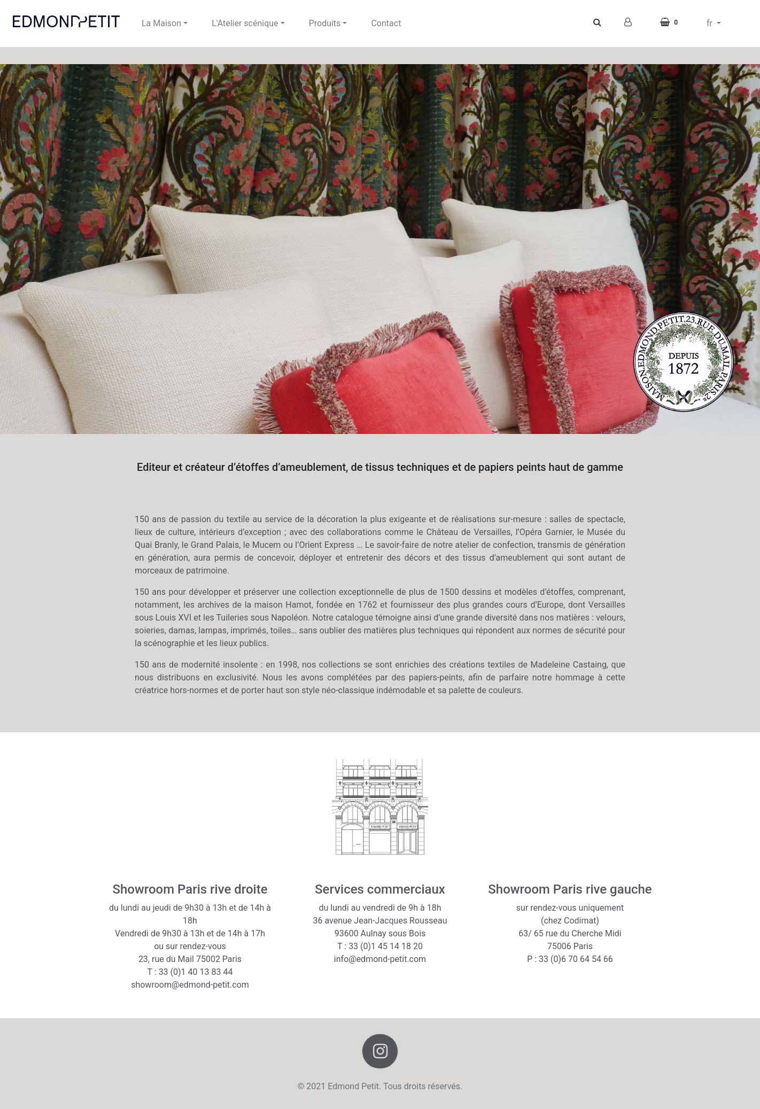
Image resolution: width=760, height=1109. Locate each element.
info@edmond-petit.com (380, 959)
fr (711, 23)
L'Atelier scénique (245, 23)
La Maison (161, 23)
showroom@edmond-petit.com (190, 985)
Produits (325, 23)
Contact (386, 23)
